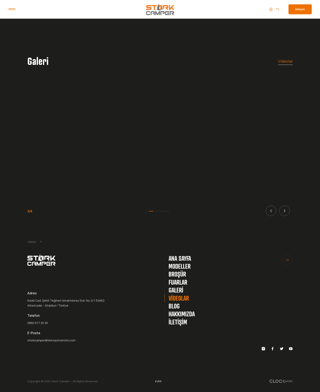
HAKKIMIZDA (182, 314)
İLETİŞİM (178, 322)
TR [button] (274, 9)
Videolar (285, 61)
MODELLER (180, 266)
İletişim (300, 9)
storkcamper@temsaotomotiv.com (51, 340)
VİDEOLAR (179, 298)
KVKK (158, 381)
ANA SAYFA (180, 258)
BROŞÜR (177, 274)
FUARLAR (178, 282)
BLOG (174, 306)
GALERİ (176, 290)
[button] (271, 211)
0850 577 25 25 (37, 323)
